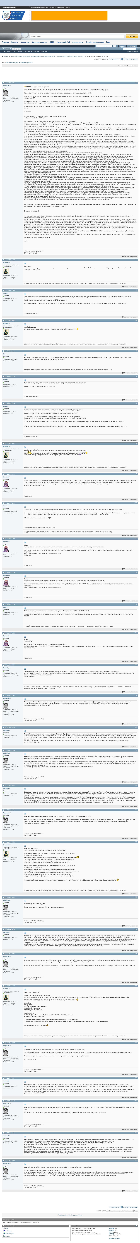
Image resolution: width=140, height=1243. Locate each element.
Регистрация (132, 46)
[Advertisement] (53, 74)
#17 (136, 727)
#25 (136, 985)
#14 (136, 633)
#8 (136, 443)
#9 (136, 474)
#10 (136, 503)
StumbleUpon (9, 1233)
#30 (136, 1160)
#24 (136, 953)
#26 (136, 1042)
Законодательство (39, 42)
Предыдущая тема (64, 1215)
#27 (136, 1078)
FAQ (14, 51)
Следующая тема (76, 1215)
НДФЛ (51, 42)
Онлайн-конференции (95, 42)
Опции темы (121, 65)
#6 (136, 376)
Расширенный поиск (132, 51)
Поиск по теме (131, 65)
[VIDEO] (111, 1234)
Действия (35, 51)
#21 (136, 842)
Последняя (133, 59)
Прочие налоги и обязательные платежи (70, 56)
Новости (14, 42)
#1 (136, 82)
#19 (136, 785)
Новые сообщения (7, 51)
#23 (136, 929)
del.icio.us (8, 1231)
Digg (6, 1228)
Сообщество (27, 51)
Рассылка (45, 7)
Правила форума (114, 1238)
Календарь (20, 51)
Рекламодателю (36, 7)
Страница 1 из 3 (115, 59)
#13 (136, 604)
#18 (136, 750)
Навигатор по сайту (9, 8)
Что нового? (7, 49)
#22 (136, 897)
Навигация (43, 51)
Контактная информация (57, 7)
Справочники (77, 42)
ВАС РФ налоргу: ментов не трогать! (19, 62)
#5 (136, 351)
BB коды (111, 1228)
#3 (136, 290)
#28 (136, 1100)
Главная (5, 42)
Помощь (122, 46)
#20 (136, 810)
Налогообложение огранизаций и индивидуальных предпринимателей (33, 56)
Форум (67, 7)
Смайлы (111, 1230)
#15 (136, 665)
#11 (136, 538)
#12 (136, 572)
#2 (136, 259)
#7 (136, 403)
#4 (136, 320)
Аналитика (24, 42)
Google (7, 1236)
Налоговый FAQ (63, 42)
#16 (136, 695)
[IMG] (110, 1232)
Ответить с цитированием (129, 256)
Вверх (135, 1211)
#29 (136, 1133)
